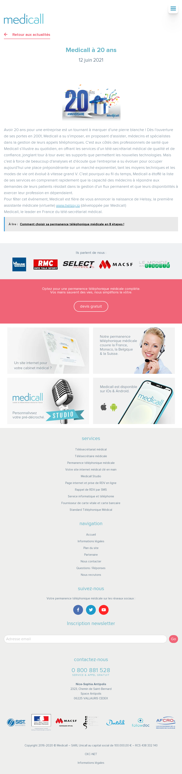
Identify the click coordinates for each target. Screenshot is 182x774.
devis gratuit (91, 306)
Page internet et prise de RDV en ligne (90, 483)
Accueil (91, 534)
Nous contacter (91, 561)
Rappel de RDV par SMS (91, 489)
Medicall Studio (91, 476)
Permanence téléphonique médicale (91, 462)
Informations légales (91, 541)
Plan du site (91, 548)
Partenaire (91, 554)
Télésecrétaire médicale (91, 456)
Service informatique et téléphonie (91, 496)
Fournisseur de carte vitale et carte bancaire (90, 503)
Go (173, 639)
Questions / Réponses (90, 568)
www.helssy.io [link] (68, 205)
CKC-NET (91, 754)
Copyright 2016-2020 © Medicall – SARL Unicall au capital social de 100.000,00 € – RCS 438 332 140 (91, 745)
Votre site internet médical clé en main (90, 469)
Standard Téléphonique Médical (91, 509)
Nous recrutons (91, 574)
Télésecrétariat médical (91, 449)
